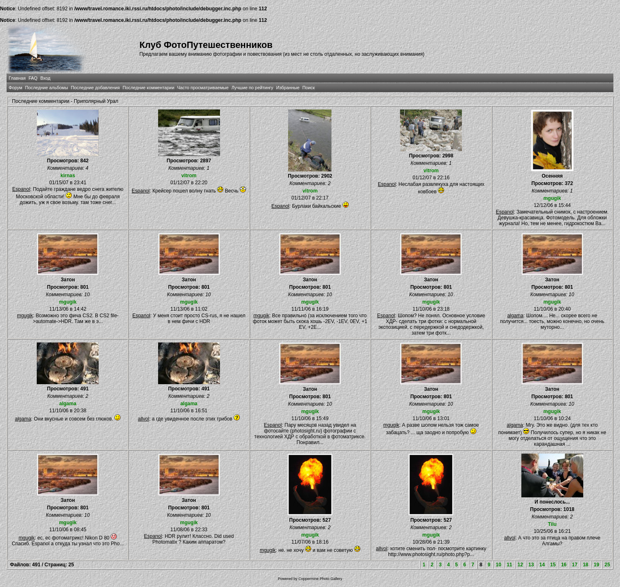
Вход (45, 78)
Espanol (21, 189)
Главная (17, 78)
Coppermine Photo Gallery (320, 579)
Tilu (552, 524)
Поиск (308, 87)
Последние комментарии (148, 87)
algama (515, 315)
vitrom (188, 175)
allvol (143, 419)
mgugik (552, 198)
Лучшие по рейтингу (252, 87)
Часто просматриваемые (203, 87)
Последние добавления (95, 87)
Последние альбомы (46, 87)
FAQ (33, 78)
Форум (15, 87)
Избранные (287, 87)
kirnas (68, 175)
